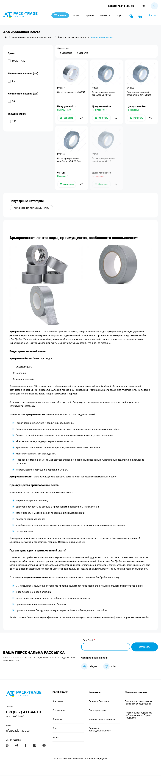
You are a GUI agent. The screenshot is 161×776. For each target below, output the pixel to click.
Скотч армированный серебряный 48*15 (103, 160)
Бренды (92, 15)
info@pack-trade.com (19, 731)
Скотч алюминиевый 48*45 (71, 92)
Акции (78, 15)
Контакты (107, 15)
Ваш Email (88, 641)
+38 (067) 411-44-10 (121, 6)
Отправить (144, 647)
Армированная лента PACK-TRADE (31, 208)
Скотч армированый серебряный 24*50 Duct (69, 160)
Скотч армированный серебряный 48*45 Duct (139, 93)
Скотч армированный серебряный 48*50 (103, 93)
